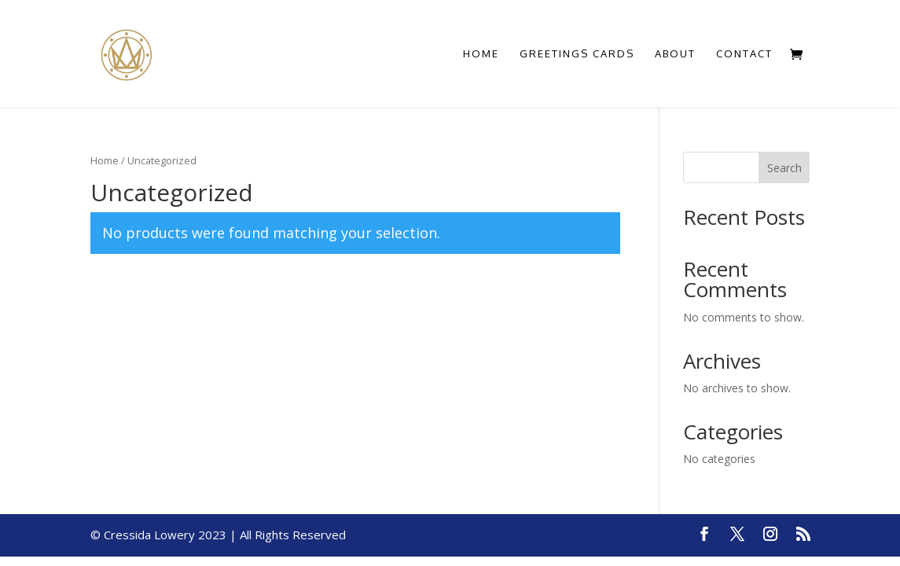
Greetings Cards (577, 54)
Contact (744, 54)
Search (784, 167)
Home (481, 54)
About (675, 54)
